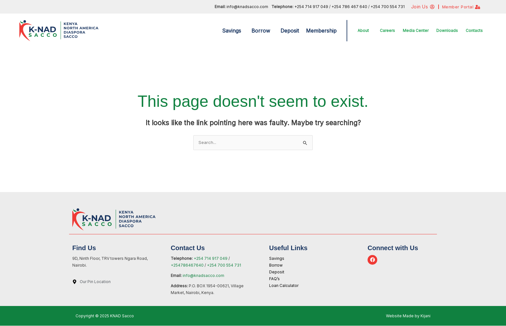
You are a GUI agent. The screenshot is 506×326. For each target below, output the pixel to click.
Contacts (474, 30)
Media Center (416, 30)
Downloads (447, 30)
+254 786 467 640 (349, 6)
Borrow (260, 30)
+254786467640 (188, 265)
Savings (231, 30)
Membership (321, 30)
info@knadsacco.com (247, 6)
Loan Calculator (284, 285)
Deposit (289, 30)
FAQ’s (274, 279)
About (363, 30)
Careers (387, 30)
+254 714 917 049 (311, 6)
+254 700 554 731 (387, 6)
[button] (233, 30)
